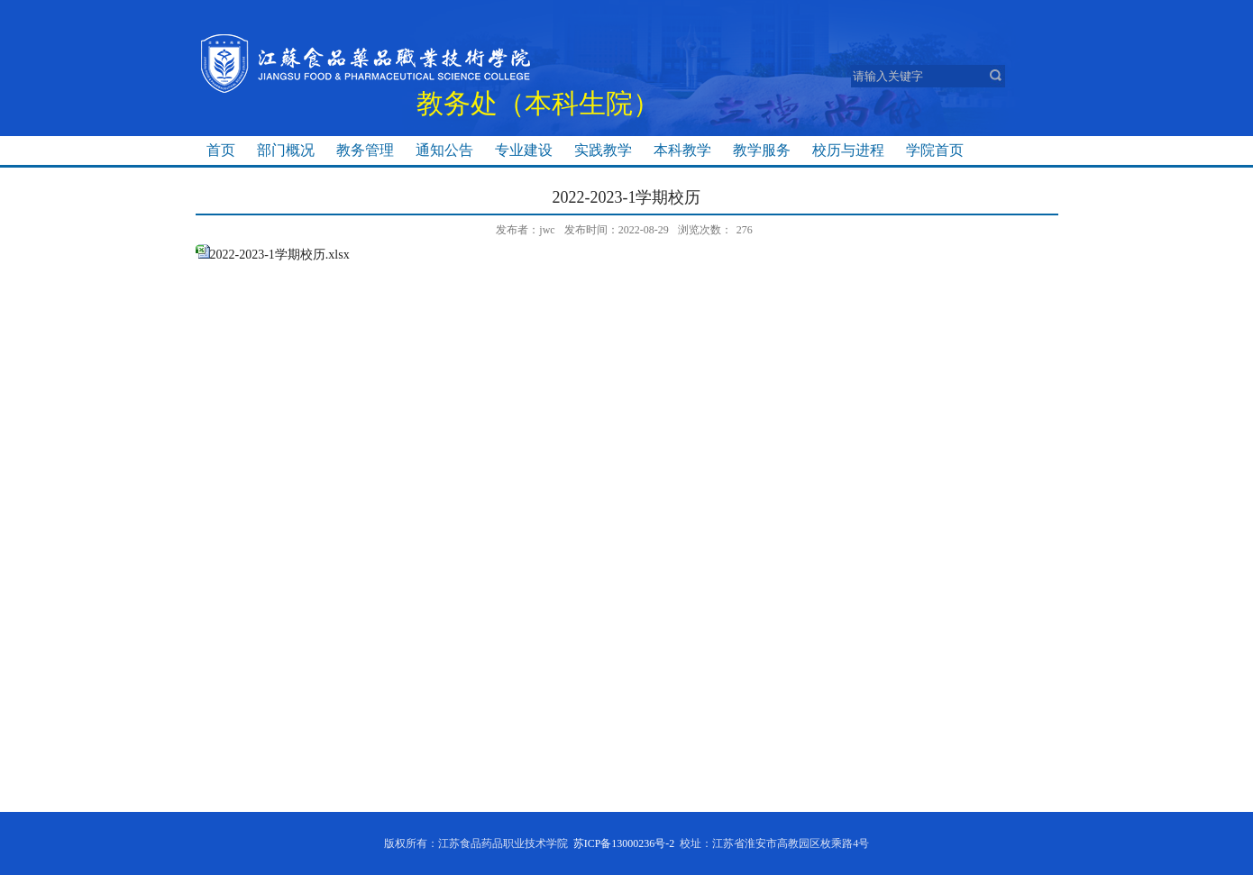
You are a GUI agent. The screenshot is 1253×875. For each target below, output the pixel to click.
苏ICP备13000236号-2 (624, 843)
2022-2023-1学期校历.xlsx (280, 254)
